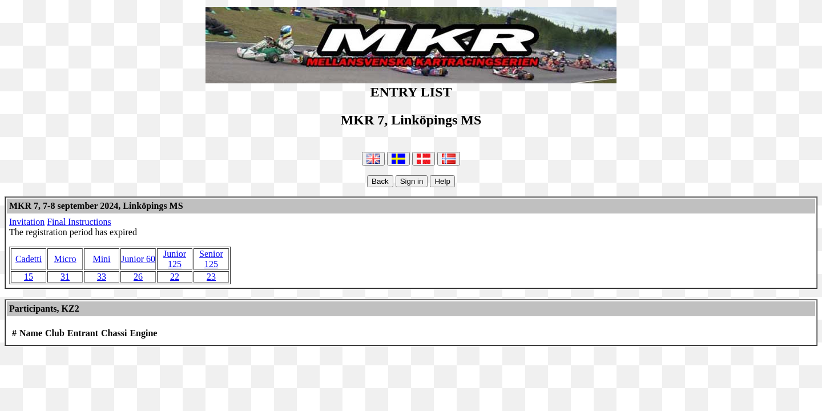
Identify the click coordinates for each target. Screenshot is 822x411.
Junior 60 (138, 259)
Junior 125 (174, 259)
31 (65, 276)
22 (174, 276)
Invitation (27, 222)
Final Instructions (79, 222)
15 (28, 276)
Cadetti (28, 259)
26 (138, 276)
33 (101, 276)
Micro (65, 259)
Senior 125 (211, 259)
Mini (101, 259)
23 (211, 276)
